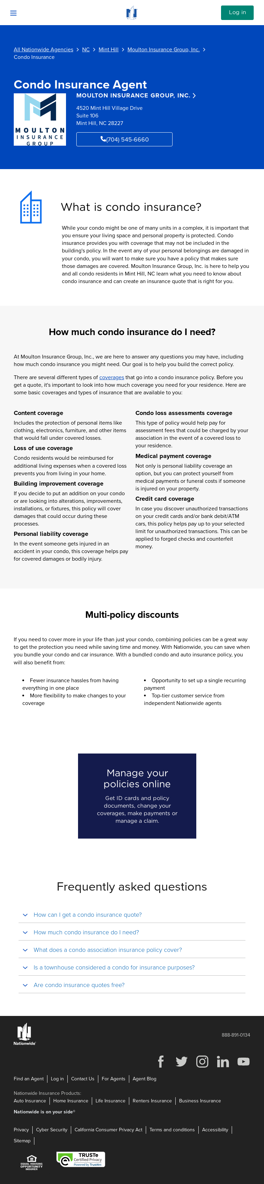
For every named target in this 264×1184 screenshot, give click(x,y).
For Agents (113, 1079)
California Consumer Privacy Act (108, 1130)
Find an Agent (29, 1079)
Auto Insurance (30, 1101)
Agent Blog (144, 1079)
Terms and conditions (172, 1130)
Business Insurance (200, 1101)
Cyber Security (51, 1130)
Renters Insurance (152, 1101)
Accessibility (215, 1130)
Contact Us (83, 1079)
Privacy (21, 1130)
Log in (237, 12)
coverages (111, 377)
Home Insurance (70, 1101)
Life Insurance (110, 1101)
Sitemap (22, 1141)
